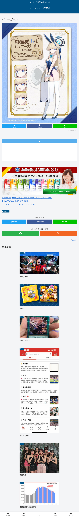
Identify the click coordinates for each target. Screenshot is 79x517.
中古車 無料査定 (39, 507)
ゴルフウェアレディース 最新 (65, 504)
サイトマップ (64, 507)
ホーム (14, 504)
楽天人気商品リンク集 (14, 507)
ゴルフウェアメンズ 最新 (39, 504)
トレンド (5, 211)
